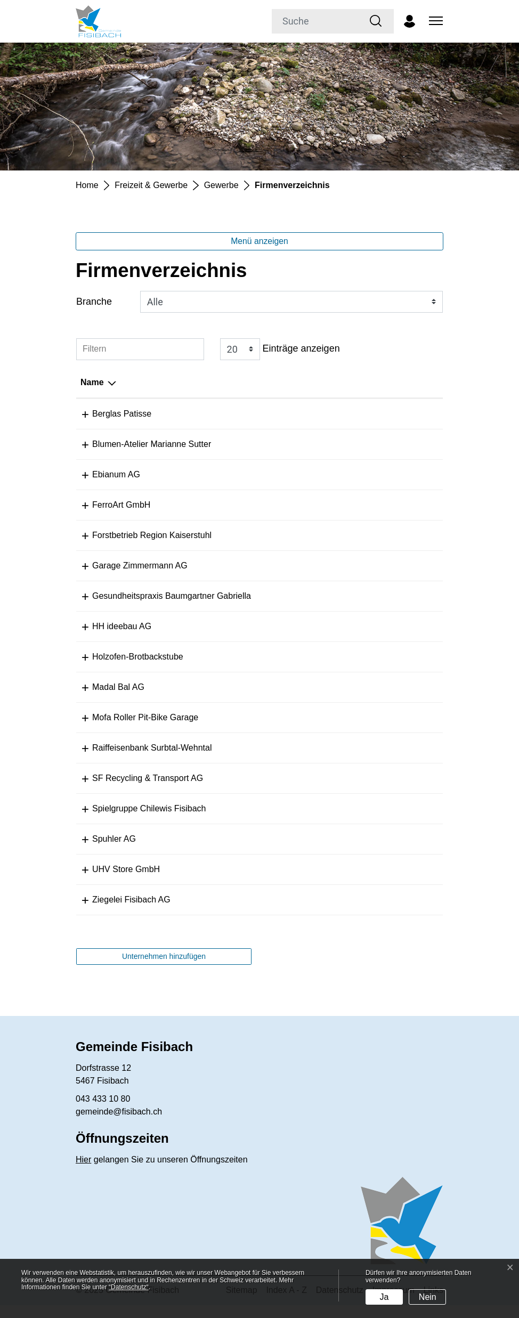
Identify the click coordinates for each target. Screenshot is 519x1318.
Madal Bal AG (106, 699)
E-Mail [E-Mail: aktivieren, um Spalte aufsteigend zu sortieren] (337, 382)
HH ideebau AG (110, 639)
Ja (383, 1296)
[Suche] (315, 21)
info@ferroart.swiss (361, 504)
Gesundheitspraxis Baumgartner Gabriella (159, 608)
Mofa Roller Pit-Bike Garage (133, 730)
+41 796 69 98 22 (282, 413)
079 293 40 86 (276, 669)
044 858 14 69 (276, 444)
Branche (94, 301)
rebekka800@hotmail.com (374, 821)
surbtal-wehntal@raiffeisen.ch (381, 760)
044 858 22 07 (276, 912)
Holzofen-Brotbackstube (126, 669)
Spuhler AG (102, 851)
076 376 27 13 (276, 699)
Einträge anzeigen (280, 349)
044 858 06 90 (276, 608)
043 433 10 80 (103, 1111)
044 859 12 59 (276, 851)
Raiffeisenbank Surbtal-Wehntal (140, 760)
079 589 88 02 (276, 821)
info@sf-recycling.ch (363, 790)
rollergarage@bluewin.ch (372, 730)
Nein (427, 1296)
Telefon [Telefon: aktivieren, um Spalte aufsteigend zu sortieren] (264, 382)
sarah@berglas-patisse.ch (374, 413)
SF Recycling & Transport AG (135, 790)
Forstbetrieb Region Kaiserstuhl (140, 535)
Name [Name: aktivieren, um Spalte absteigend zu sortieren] (92, 382)
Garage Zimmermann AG (128, 565)
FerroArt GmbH (109, 504)
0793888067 (272, 730)
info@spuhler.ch (355, 851)
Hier (83, 1172)
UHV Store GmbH (114, 881)
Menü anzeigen (259, 241)
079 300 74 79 (276, 535)
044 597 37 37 (276, 790)
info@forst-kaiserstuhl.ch (372, 535)
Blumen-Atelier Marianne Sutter (139, 444)
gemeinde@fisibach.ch (119, 1124)
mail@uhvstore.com (363, 881)
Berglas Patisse (110, 413)
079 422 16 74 (276, 639)
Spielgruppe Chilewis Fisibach (137, 821)
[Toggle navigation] (434, 21)
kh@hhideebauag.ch (364, 639)
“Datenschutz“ (129, 1287)
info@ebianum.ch (358, 474)
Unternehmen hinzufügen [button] (164, 969)
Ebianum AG (104, 474)
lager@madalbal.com (365, 699)
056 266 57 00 (276, 760)
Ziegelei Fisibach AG (119, 912)
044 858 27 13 (276, 565)
